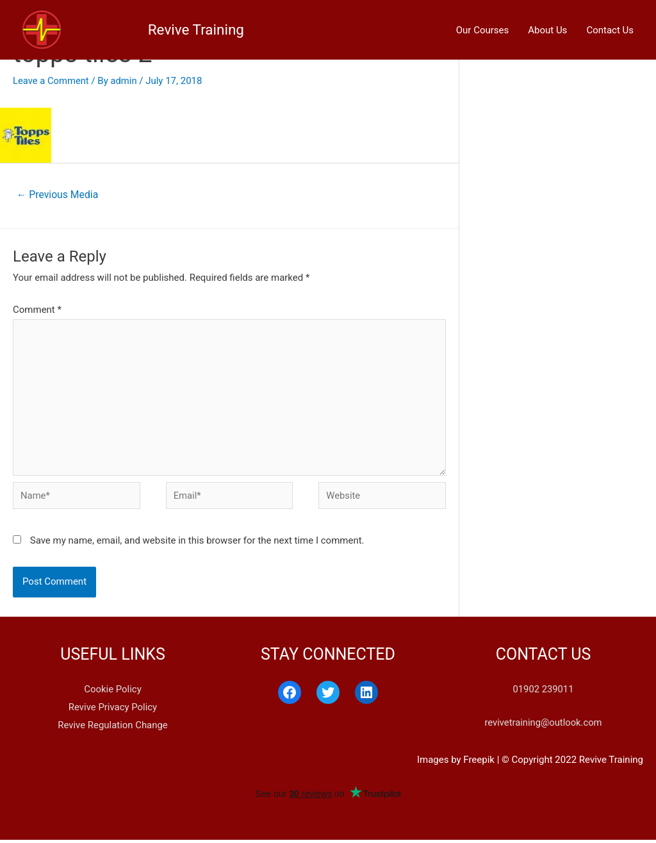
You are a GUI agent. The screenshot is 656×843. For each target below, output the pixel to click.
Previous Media (58, 194)
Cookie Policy (113, 692)
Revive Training (121, 26)
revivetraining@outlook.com (543, 725)
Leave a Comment (51, 81)
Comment (37, 310)
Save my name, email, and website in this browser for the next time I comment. (197, 543)
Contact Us (610, 25)
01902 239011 (543, 692)
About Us (547, 25)
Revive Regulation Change (113, 727)
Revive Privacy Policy (112, 710)
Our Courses (482, 25)
